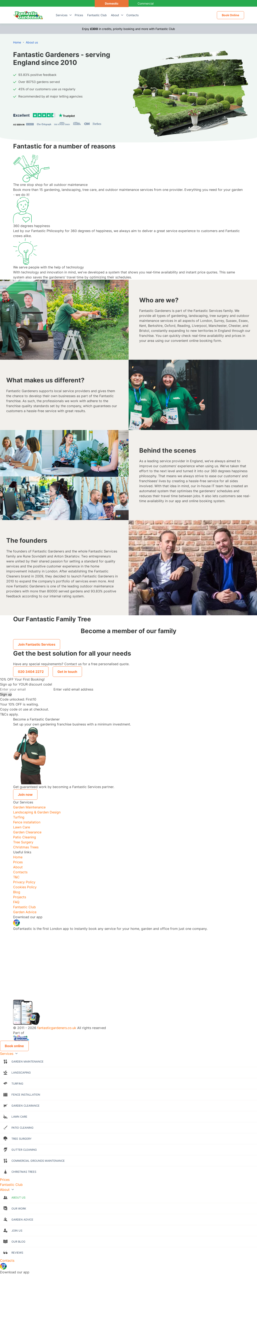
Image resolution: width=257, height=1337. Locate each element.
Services (61, 15)
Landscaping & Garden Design (37, 812)
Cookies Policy (25, 887)
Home (17, 857)
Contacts (132, 15)
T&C (16, 877)
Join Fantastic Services (36, 644)
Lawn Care (21, 827)
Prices (79, 15)
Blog (16, 892)
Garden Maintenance (29, 807)
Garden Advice (24, 912)
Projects (19, 897)
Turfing (18, 817)
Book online (14, 1046)
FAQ (16, 902)
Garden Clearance (27, 832)
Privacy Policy (24, 882)
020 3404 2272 (31, 672)
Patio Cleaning (24, 837)
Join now (25, 794)
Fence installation (26, 822)
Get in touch (67, 672)
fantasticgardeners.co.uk (56, 1028)
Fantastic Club (97, 15)
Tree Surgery (23, 842)
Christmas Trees (25, 847)
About (115, 15)
